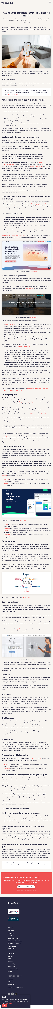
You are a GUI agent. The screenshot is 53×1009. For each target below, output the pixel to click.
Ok (4, 1005)
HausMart (7, 768)
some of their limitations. (24, 346)
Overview (10, 979)
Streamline (7, 530)
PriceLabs (44, 414)
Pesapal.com (26, 597)
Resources (10, 961)
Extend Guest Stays (13, 938)
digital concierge (10, 324)
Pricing (9, 958)
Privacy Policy (11, 964)
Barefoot (6, 479)
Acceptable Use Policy (14, 969)
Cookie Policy (8, 1003)
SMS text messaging (36, 166)
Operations (11, 933)
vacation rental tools (36, 758)
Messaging (11, 930)
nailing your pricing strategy (26, 402)
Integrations (11, 956)
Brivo (25, 629)
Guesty (6, 524)
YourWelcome (30, 288)
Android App (11, 984)
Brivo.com (33, 659)
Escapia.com (22, 520)
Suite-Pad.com (33, 317)
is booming (22, 19)
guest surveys (15, 206)
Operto (18, 629)
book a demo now (13, 94)
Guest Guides (43, 204)
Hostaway (7, 528)
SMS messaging (34, 204)
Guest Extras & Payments (15, 943)
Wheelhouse (34, 414)
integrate (4, 475)
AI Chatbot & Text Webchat (15, 941)
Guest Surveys (11, 948)
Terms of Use (11, 966)
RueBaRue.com (34, 271)
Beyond (29, 414)
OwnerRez (7, 535)
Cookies (10, 971)
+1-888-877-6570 (18, 988)
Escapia (6, 483)
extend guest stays (7, 436)
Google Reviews (12, 946)
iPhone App (11, 981)
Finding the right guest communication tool (14, 235)
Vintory (6, 764)
